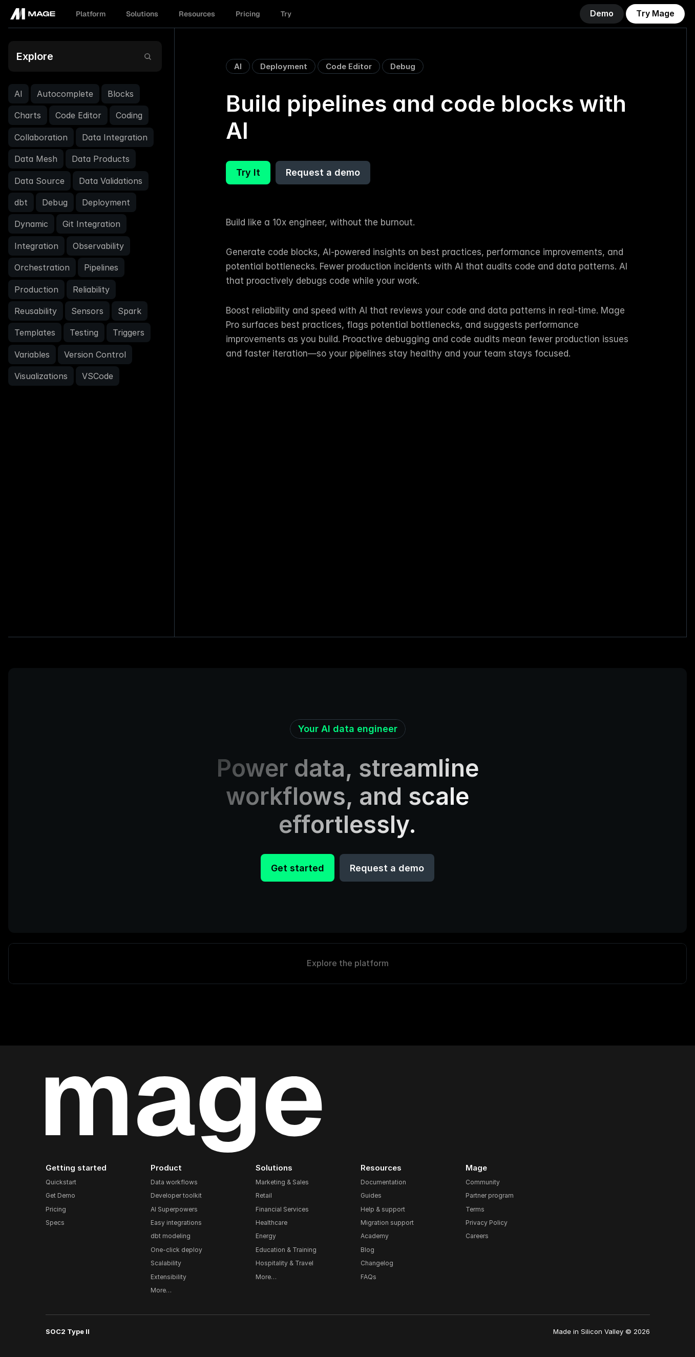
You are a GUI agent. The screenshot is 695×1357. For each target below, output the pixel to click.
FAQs (368, 1277)
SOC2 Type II (68, 1331)
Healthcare (271, 1222)
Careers (477, 1236)
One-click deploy (176, 1250)
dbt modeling (171, 1236)
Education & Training (286, 1250)
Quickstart (61, 1182)
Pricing (56, 1209)
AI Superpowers (174, 1209)
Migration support (387, 1222)
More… (161, 1290)
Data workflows (174, 1182)
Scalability (166, 1263)
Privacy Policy (487, 1222)
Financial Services (282, 1209)
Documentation (383, 1182)
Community (483, 1182)
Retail (264, 1195)
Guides (371, 1195)
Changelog (377, 1263)
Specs (55, 1222)
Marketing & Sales (282, 1182)
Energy (266, 1236)
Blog (367, 1250)
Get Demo (60, 1195)
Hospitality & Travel (284, 1263)
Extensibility (168, 1277)
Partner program (490, 1195)
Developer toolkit (176, 1195)
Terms (475, 1209)
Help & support (383, 1209)
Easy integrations (176, 1222)
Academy (375, 1236)
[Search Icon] (147, 56)
